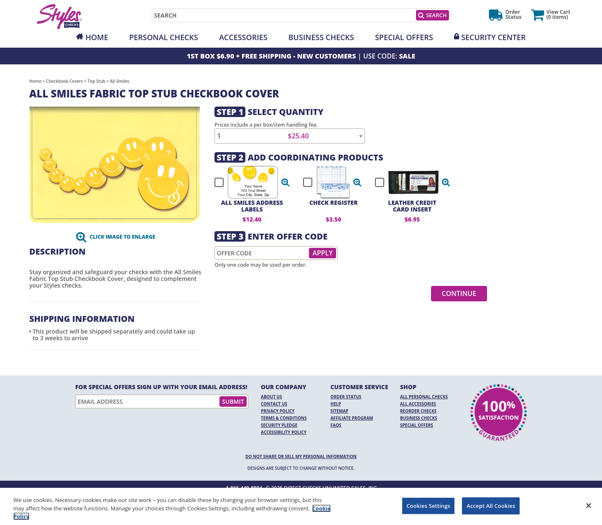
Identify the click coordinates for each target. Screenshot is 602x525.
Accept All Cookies (491, 505)
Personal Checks (163, 37)
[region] (301, 506)
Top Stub (96, 81)
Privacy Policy (278, 410)
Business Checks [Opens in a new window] (321, 37)
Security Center (493, 37)
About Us (271, 396)
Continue (459, 293)
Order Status (346, 396)
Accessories (243, 37)
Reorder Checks (418, 410)
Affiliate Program (352, 418)
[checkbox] (248, 182)
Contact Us (274, 403)
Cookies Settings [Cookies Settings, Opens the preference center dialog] (428, 505)
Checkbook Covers (64, 81)
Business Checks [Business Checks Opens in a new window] (418, 418)
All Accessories (418, 403)
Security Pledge (279, 425)
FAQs (336, 425)
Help (336, 403)
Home (96, 37)
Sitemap (340, 410)
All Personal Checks (424, 396)
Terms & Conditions (284, 418)
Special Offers (404, 37)
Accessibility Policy (283, 432)
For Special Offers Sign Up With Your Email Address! (161, 387)
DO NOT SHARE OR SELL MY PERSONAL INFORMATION (301, 456)
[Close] (588, 505)
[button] (285, 182)
